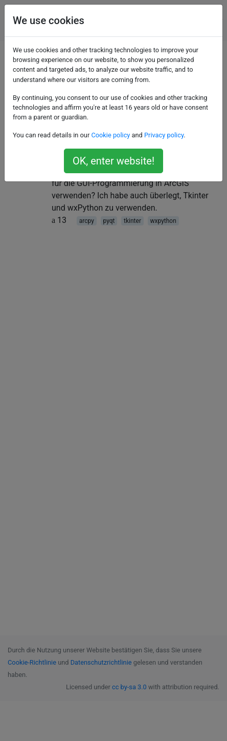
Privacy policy (164, 135)
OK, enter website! (113, 161)
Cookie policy (110, 135)
